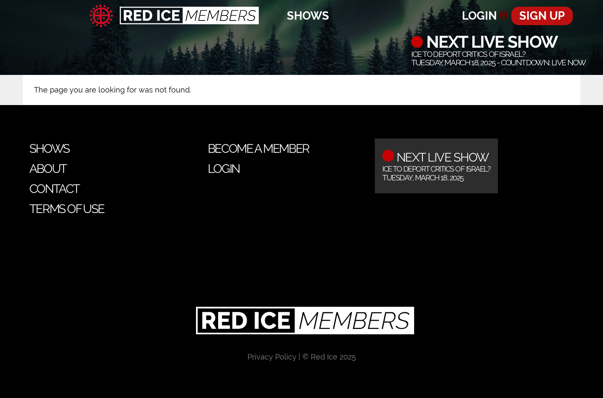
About (48, 169)
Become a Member (258, 148)
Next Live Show (490, 41)
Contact (54, 189)
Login (479, 15)
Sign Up (542, 15)
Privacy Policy (271, 356)
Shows (308, 15)
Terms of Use (66, 209)
